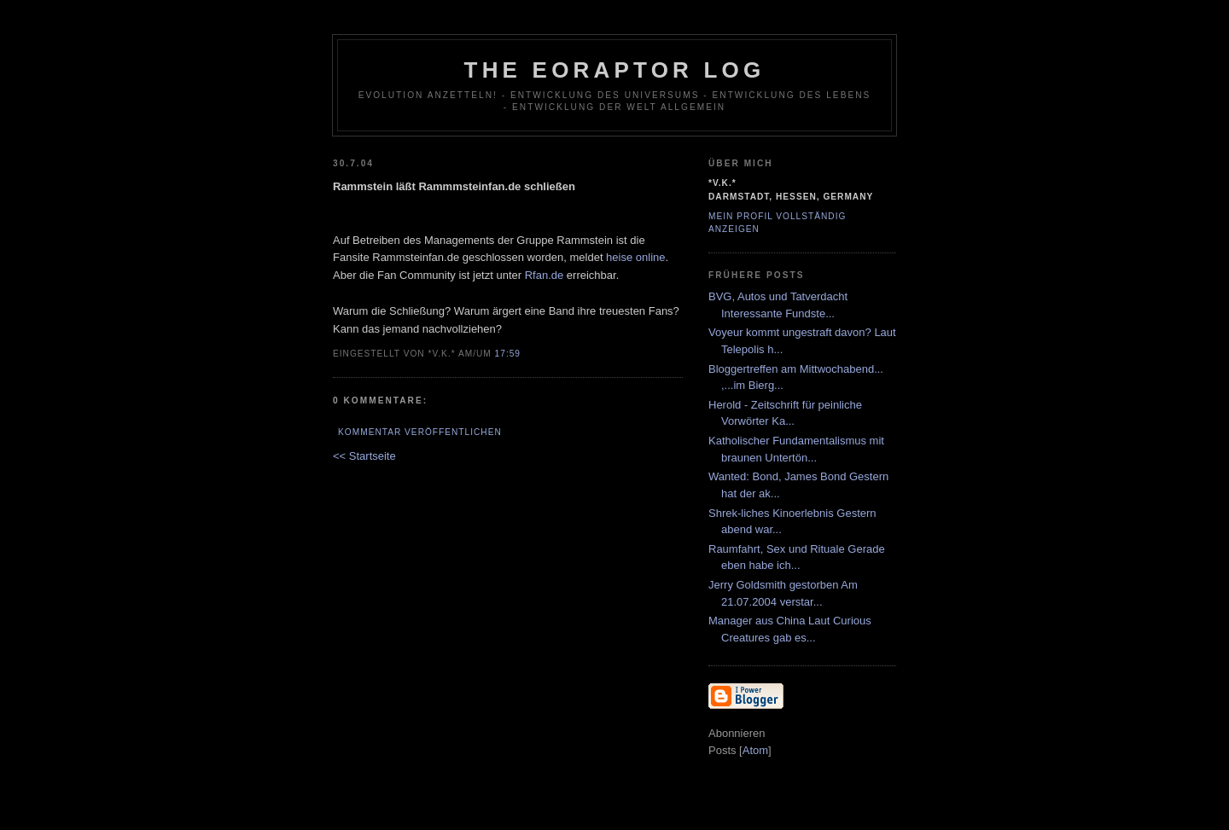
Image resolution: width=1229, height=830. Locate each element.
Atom (755, 750)
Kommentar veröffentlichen (420, 432)
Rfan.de (544, 275)
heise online (635, 257)
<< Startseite (364, 456)
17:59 (508, 353)
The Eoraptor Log (615, 70)
